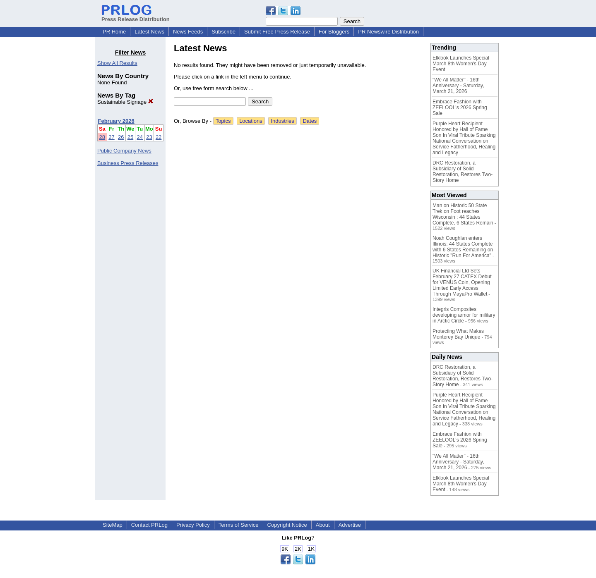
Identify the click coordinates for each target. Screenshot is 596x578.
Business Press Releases (127, 163)
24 (140, 137)
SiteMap (113, 525)
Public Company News (124, 151)
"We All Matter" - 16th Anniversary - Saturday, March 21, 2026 (458, 85)
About (323, 525)
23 (149, 137)
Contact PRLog (149, 525)
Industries (282, 121)
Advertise (350, 525)
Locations (250, 121)
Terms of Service (239, 525)
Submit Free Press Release (277, 32)
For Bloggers (334, 32)
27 (111, 137)
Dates (310, 121)
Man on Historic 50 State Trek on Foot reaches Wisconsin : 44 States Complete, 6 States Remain (463, 214)
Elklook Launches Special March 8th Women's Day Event (461, 63)
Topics (223, 121)
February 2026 (116, 121)
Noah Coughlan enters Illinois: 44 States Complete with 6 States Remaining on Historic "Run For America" (463, 246)
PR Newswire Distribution (388, 32)
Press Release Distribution (135, 16)
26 (121, 137)
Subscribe (223, 32)
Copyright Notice (287, 525)
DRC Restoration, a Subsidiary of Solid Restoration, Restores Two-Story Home (463, 171)
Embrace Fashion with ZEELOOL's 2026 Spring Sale (460, 107)
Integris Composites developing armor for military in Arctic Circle (464, 315)
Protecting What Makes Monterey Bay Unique (458, 334)
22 (158, 137)
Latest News (149, 32)
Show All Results (117, 63)
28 (102, 137)
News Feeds (188, 32)
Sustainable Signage (125, 102)
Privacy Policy (193, 525)
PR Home (114, 32)
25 (130, 137)
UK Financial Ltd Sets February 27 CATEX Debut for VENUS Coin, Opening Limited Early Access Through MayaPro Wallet (462, 282)
